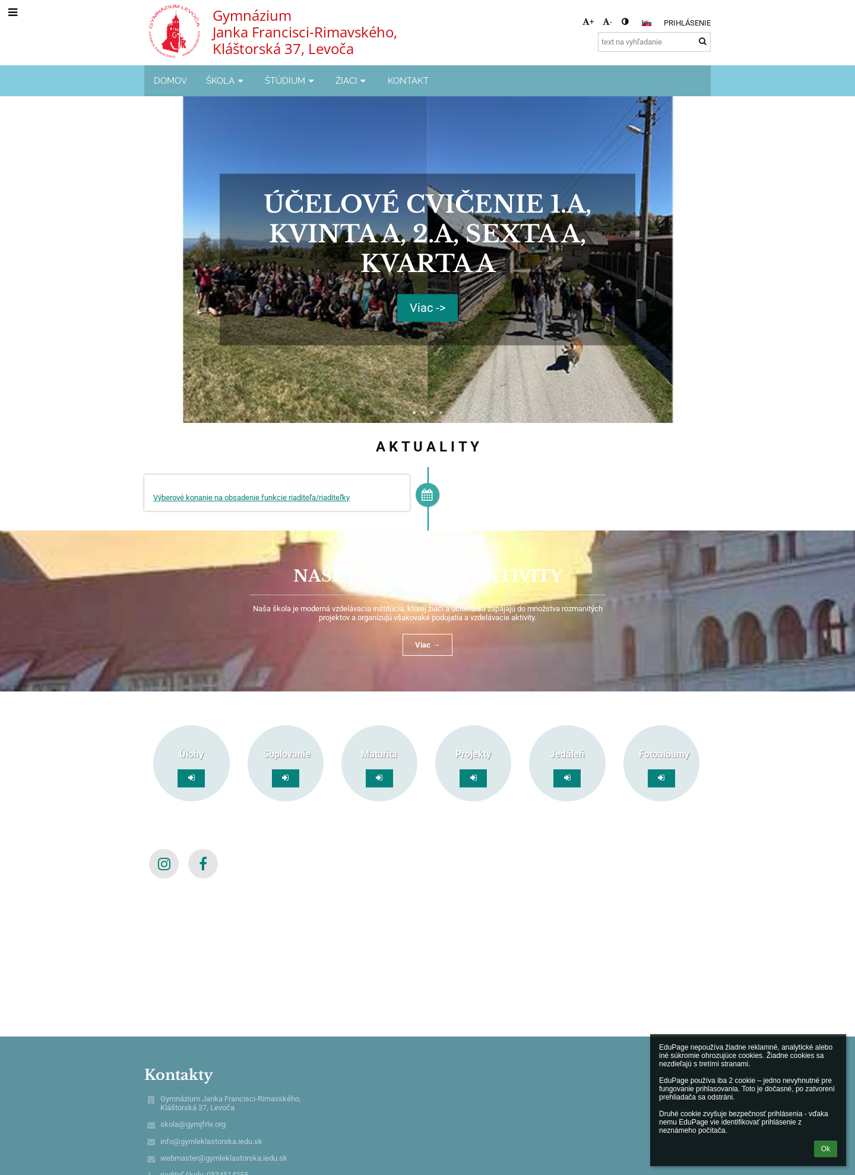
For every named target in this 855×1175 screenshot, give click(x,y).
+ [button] (588, 21)
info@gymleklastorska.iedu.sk (211, 1141)
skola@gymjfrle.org (193, 1124)
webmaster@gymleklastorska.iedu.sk (223, 1158)
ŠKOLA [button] (226, 80)
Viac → (427, 644)
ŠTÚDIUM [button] (290, 80)
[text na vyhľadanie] (654, 42)
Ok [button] (825, 1149)
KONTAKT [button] (408, 80)
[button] (647, 23)
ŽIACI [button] (352, 80)
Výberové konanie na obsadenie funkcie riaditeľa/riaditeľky (251, 497)
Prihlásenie (687, 22)
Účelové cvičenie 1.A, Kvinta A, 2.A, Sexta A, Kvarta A (427, 234)
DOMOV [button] (170, 80)
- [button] (607, 21)
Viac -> (427, 308)
